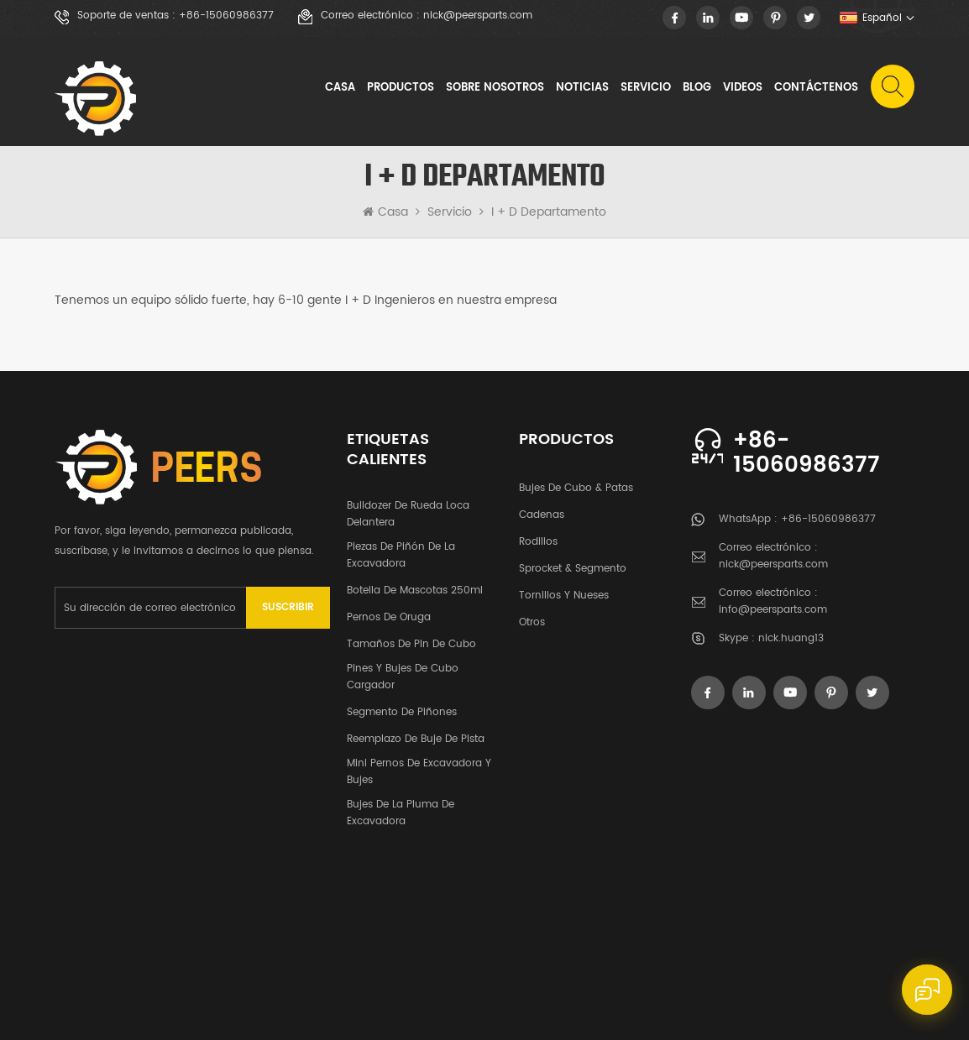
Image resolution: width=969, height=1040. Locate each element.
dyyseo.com (146, 1013)
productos (154, 891)
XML (764, 993)
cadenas (541, 508)
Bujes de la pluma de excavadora (400, 806)
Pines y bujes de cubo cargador (402, 670)
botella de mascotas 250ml (415, 584)
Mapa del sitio (704, 993)
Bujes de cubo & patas (576, 481)
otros (532, 616)
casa (73, 891)
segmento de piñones (402, 705)
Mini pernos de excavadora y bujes (419, 765)
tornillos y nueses (564, 589)
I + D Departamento (548, 212)
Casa (340, 88)
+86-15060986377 (226, 16)
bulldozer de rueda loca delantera (408, 507)
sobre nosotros (495, 88)
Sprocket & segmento (572, 562)
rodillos (538, 535)
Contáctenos (816, 88)
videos (742, 88)
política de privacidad (844, 993)
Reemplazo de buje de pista (415, 732)
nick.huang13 (791, 638)
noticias (582, 88)
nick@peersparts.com (477, 16)
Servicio (646, 88)
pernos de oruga (389, 611)
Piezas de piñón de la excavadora (401, 548)
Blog (697, 88)
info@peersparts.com (773, 610)
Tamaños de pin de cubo (411, 637)
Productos (400, 88)
